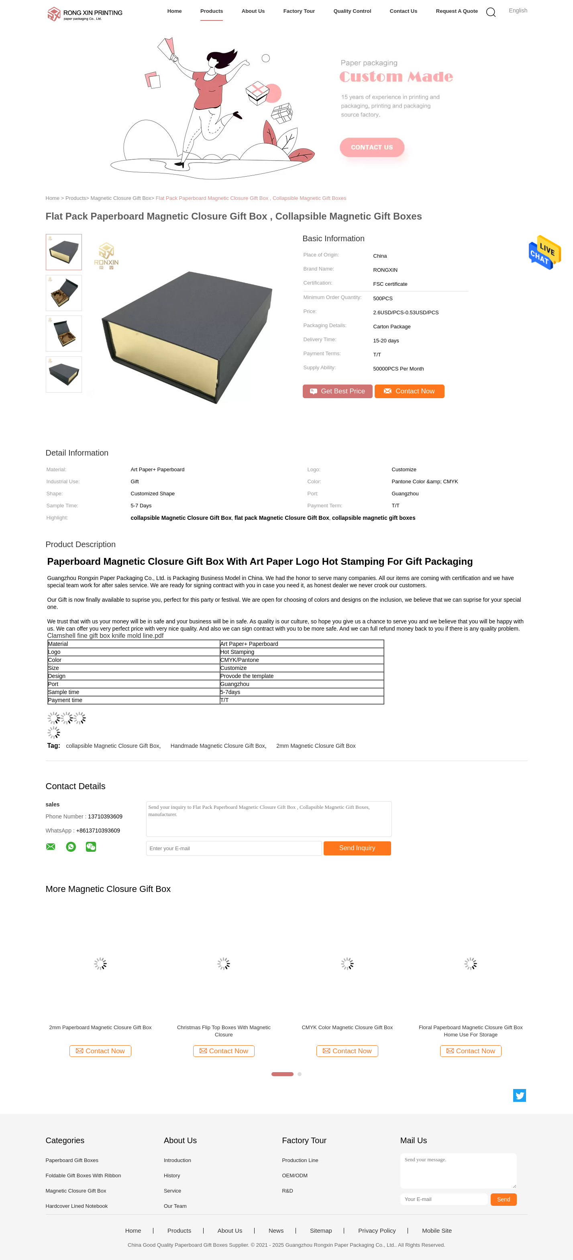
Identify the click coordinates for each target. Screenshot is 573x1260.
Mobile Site (437, 1231)
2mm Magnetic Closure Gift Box (316, 746)
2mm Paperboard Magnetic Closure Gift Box (100, 1027)
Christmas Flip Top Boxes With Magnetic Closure (224, 1031)
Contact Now (409, 391)
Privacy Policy (377, 1231)
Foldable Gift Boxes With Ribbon (83, 1175)
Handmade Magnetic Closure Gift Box (218, 746)
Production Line (300, 1160)
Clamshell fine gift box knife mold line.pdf (105, 635)
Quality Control (352, 11)
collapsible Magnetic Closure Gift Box (112, 746)
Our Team (175, 1206)
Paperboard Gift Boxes (72, 1160)
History (172, 1175)
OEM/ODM (295, 1175)
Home (174, 11)
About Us (253, 11)
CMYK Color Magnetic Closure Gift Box (347, 1027)
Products (211, 11)
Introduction (177, 1160)
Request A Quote (457, 11)
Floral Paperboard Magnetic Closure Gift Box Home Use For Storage (471, 1031)
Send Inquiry (357, 848)
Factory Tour (299, 11)
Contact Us (404, 11)
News (276, 1231)
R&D (287, 1191)
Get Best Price (337, 391)
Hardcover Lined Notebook (77, 1206)
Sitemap (321, 1231)
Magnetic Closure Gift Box (76, 1191)
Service (172, 1191)
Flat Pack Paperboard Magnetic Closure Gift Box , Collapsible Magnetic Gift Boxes (251, 198)
